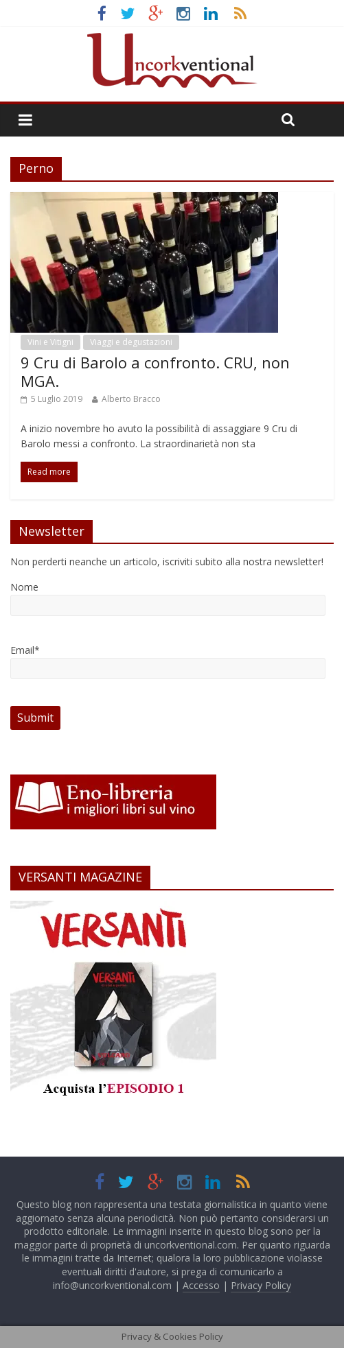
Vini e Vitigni (50, 342)
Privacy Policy (261, 1285)
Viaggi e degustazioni (131, 342)
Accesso (201, 1285)
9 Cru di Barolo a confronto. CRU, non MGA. (155, 371)
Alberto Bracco (131, 399)
